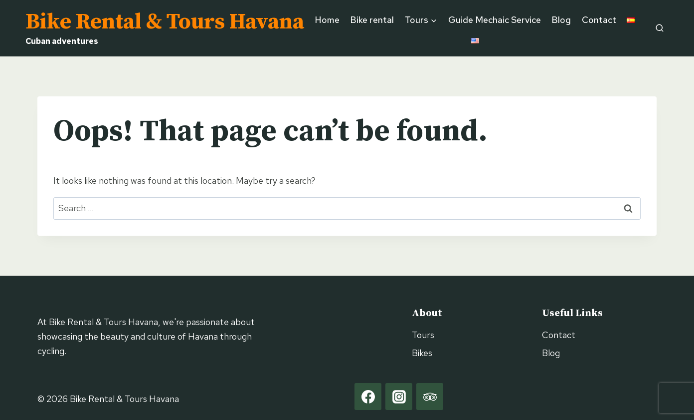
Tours (423, 335)
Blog (561, 19)
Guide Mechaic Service (494, 19)
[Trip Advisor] (429, 396)
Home (327, 19)
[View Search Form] (660, 28)
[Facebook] (367, 396)
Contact (599, 19)
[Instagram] (398, 396)
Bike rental (372, 19)
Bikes (422, 353)
